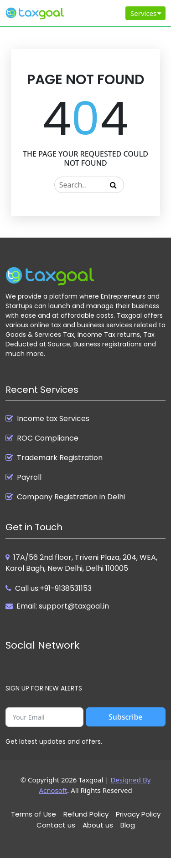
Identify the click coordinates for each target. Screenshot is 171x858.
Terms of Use (33, 814)
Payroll (29, 477)
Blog (127, 825)
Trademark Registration (60, 458)
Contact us (55, 825)
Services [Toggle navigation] (146, 13)
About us (98, 825)
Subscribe (126, 717)
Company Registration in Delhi (71, 497)
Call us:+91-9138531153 (53, 588)
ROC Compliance (47, 438)
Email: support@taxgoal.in (62, 606)
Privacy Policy (138, 814)
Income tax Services (53, 418)
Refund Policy (86, 814)
